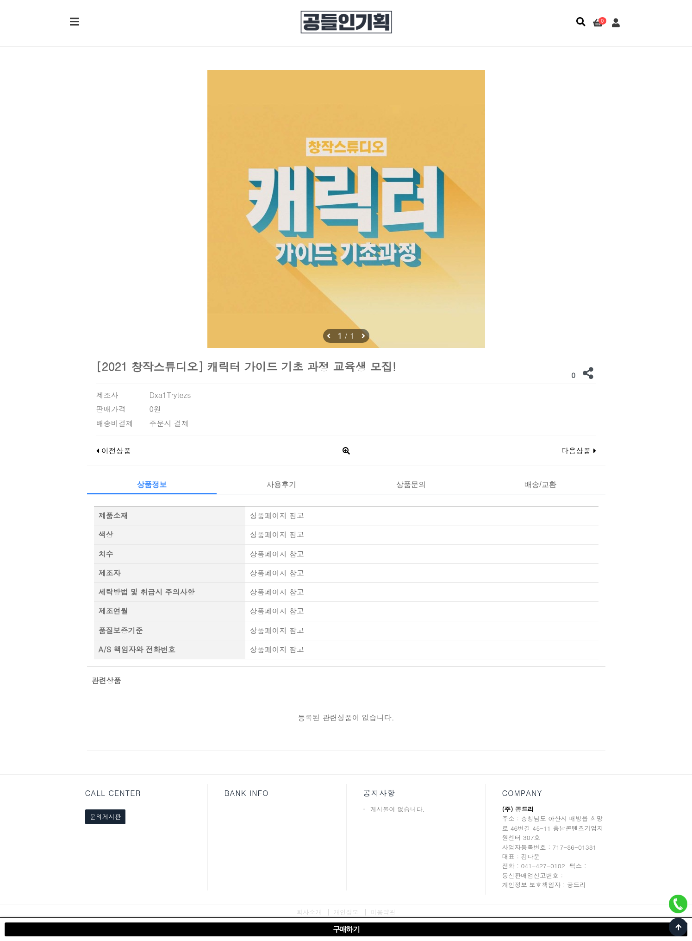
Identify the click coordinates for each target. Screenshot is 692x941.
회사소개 (308, 912)
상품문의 (411, 484)
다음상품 (578, 450)
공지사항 (379, 793)
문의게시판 (105, 816)
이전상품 (113, 450)
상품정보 (152, 484)
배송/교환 (540, 484)
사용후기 (281, 484)
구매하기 (346, 929)
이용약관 (382, 912)
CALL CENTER (113, 793)
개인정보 (345, 912)
